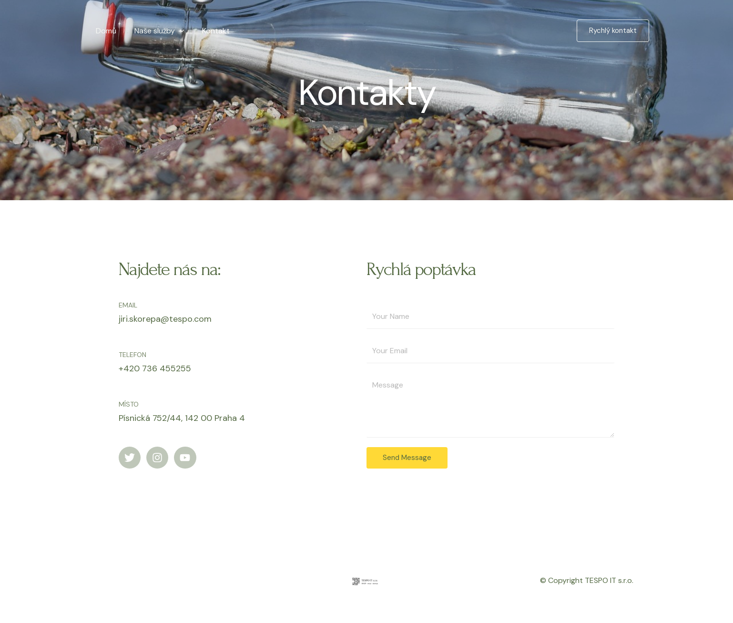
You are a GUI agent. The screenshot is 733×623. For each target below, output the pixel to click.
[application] (175, 31)
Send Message (407, 457)
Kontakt (209, 31)
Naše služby (155, 31)
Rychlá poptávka (421, 269)
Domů (104, 31)
